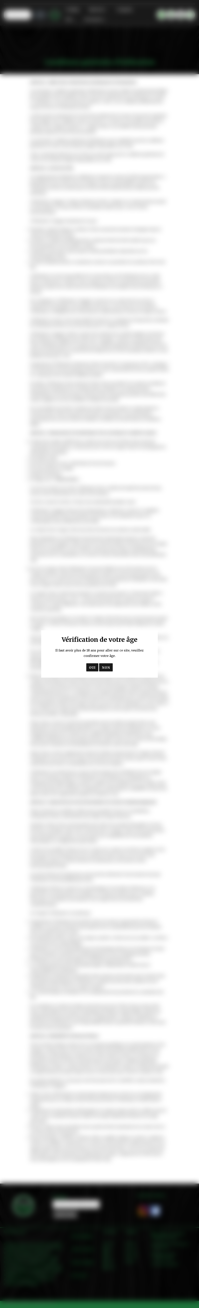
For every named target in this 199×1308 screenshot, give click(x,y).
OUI (92, 667)
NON (106, 667)
